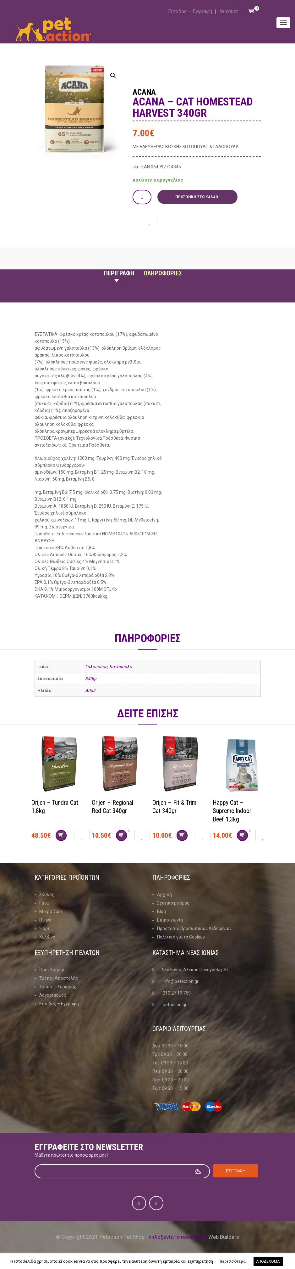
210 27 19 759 (177, 992)
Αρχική (164, 894)
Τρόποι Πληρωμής (57, 986)
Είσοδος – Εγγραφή (190, 11)
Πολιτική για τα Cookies (181, 936)
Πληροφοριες (163, 273)
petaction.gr (175, 1004)
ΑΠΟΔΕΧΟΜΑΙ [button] (268, 1261)
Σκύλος (46, 894)
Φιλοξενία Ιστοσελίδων (178, 1236)
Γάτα (44, 902)
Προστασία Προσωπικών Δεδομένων (194, 928)
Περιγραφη (119, 273)
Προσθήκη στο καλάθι (197, 197)
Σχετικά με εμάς (173, 902)
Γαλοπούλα (96, 666)
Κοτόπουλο (120, 666)
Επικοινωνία (170, 919)
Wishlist (229, 11)
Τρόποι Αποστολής (58, 977)
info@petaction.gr (181, 981)
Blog (161, 911)
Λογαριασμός (52, 994)
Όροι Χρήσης (52, 969)
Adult (90, 690)
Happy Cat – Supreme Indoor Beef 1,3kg (232, 810)
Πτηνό (45, 919)
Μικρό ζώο (50, 911)
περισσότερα (232, 1261)
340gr (91, 678)
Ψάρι (44, 928)
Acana (145, 92)
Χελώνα (47, 936)
